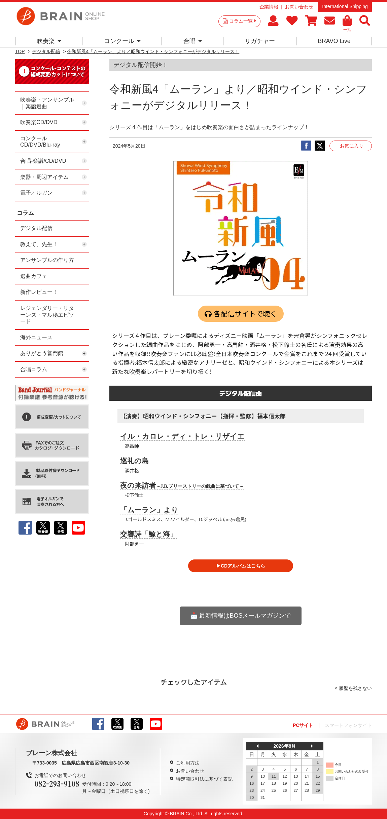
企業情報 (268, 6)
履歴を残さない (355, 688)
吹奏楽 (49, 41)
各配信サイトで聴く (245, 313)
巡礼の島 (134, 461)
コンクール (122, 41)
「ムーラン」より (149, 510)
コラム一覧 (242, 21)
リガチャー (260, 41)
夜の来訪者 (182, 485)
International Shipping (344, 6)
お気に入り (351, 146)
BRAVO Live (334, 41)
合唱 (192, 41)
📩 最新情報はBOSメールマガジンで (240, 615)
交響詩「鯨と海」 (148, 534)
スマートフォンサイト (348, 725)
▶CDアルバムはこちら (240, 566)
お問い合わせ (299, 6)
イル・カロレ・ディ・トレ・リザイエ (182, 436)
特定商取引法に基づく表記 (204, 779)
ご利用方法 (188, 763)
